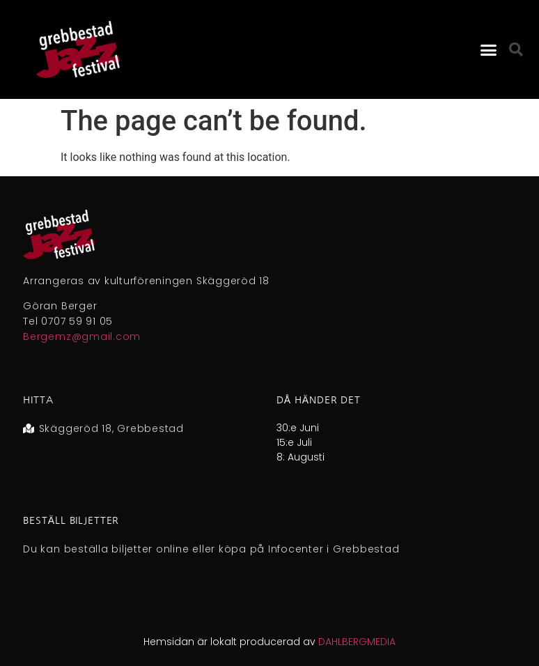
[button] (489, 49)
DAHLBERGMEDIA (357, 642)
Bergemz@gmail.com (82, 336)
